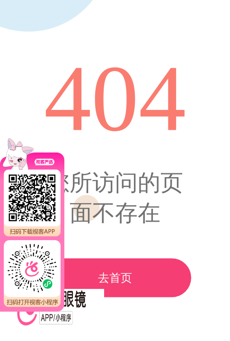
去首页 (115, 277)
